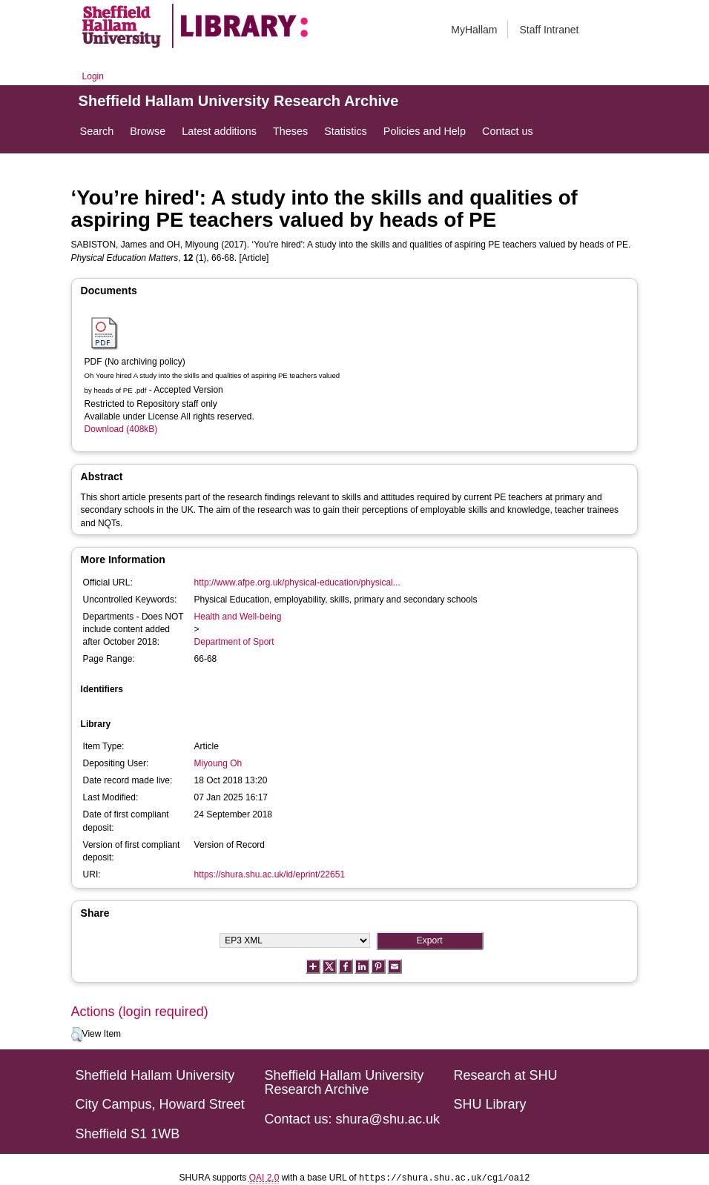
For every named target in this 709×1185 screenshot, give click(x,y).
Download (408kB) (121, 429)
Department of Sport (234, 642)
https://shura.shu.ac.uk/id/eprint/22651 (269, 874)
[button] (76, 1034)
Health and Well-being (238, 616)
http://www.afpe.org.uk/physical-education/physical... (297, 582)
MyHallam (474, 30)
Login (93, 76)
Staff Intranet (548, 30)
